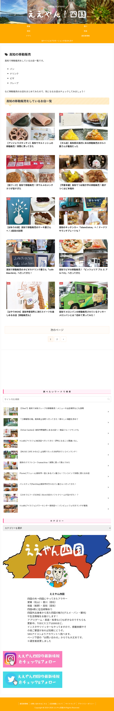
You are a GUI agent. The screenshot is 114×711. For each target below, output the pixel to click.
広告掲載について (56, 703)
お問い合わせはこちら (38, 703)
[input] (57, 399)
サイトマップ (70, 703)
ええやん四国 (57, 594)
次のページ (57, 330)
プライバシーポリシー (86, 703)
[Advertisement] (57, 368)
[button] (109, 399)
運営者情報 (24, 703)
